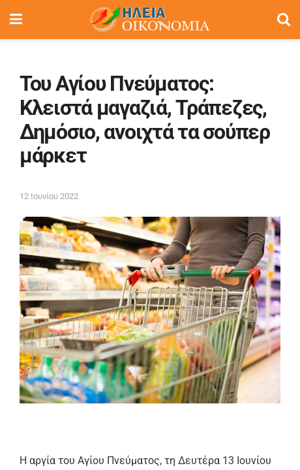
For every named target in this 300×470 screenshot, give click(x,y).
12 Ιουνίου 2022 (49, 196)
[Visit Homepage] (149, 20)
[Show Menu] (16, 19)
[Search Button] (283, 19)
